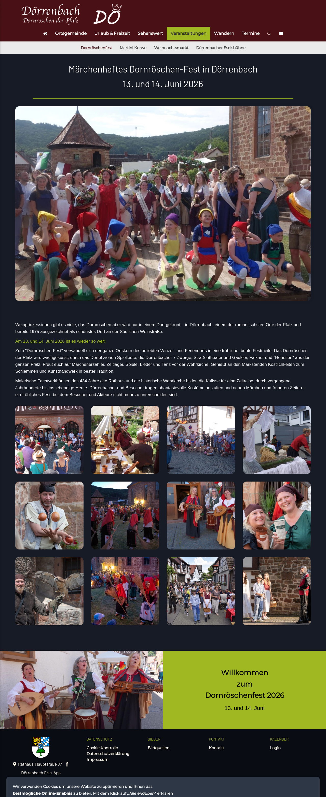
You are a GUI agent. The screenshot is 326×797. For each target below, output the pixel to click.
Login (275, 747)
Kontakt (216, 747)
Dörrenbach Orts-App (41, 772)
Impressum (97, 759)
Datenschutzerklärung (108, 753)
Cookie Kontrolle (102, 747)
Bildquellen (158, 747)
